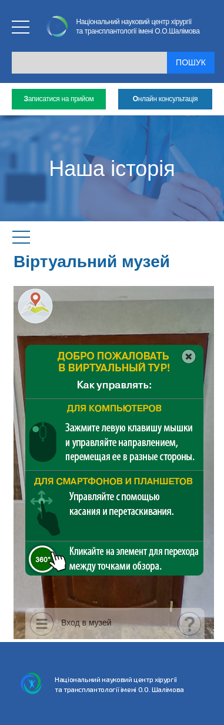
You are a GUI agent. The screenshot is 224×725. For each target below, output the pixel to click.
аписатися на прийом (59, 99)
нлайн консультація (165, 99)
